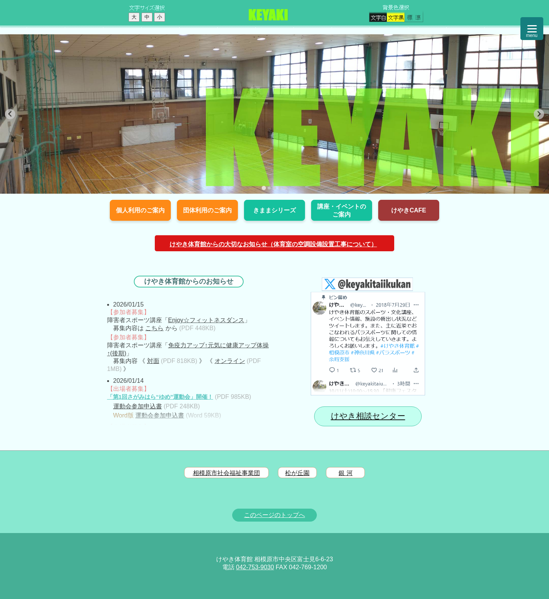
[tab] (264, 188)
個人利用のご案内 (140, 210)
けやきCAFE (408, 210)
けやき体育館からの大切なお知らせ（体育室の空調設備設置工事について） (273, 244)
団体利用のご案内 (207, 210)
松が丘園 (297, 473)
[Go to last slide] (10, 114)
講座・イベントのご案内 (341, 210)
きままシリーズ (274, 210)
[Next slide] (539, 114)
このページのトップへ (274, 515)
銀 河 (345, 473)
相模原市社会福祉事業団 (226, 473)
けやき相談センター (368, 415)
